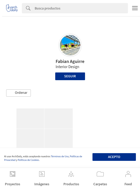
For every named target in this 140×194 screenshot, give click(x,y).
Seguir (70, 76)
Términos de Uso (60, 156)
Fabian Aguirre (69, 61)
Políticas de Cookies (28, 160)
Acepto (114, 157)
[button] (18, 93)
